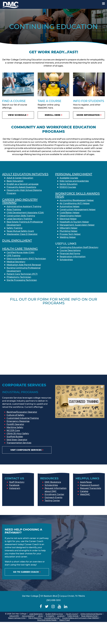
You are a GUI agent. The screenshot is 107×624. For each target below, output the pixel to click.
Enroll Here (52, 115)
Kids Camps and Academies (74, 181)
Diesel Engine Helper (70, 215)
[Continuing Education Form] (53, 338)
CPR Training (13, 255)
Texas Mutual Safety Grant (20, 231)
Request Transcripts (90, 488)
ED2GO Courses (68, 187)
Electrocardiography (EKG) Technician (26, 258)
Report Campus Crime (17, 618)
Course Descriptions (70, 250)
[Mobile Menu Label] (103, 3)
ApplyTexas (86, 482)
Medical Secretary (16, 261)
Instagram (14, 488)
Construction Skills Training (21, 215)
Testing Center (52, 500)
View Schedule (17, 115)
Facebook (14, 485)
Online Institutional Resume (91, 614)
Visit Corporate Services (25, 450)
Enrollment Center (54, 494)
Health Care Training (20, 248)
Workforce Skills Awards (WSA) (77, 195)
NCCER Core (13, 430)
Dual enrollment (17, 240)
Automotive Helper (70, 206)
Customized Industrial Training (23, 418)
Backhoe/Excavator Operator (22, 412)
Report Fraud (64, 620)
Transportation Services (19, 443)
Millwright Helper (69, 228)
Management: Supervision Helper (77, 225)
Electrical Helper (68, 219)
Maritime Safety (15, 427)
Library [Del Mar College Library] (40, 616)
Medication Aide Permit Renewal (24, 265)
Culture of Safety (15, 415)
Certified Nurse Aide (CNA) (20, 252)
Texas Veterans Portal (89, 616)
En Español (50, 616)
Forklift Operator (15, 424)
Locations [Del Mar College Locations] (61, 616)
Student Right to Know (54, 614)
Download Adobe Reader (47, 620)
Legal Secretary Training (19, 219)
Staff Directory (16, 482)
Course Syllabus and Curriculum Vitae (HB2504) (80, 618)
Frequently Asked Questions (21, 187)
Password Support (89, 485)
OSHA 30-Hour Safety (18, 433)
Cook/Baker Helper (70, 212)
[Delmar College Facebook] (40, 606)
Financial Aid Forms (70, 253)
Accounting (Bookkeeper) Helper (77, 200)
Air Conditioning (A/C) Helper (75, 203)
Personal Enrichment (73, 174)
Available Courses (69, 178)
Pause (102, 386)
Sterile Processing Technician (22, 280)
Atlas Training (14, 209)
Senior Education (69, 184)
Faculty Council (72, 614)
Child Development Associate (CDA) (25, 212)
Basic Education (15, 181)
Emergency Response (18, 421)
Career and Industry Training (20, 201)
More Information (88, 115)
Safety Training (14, 228)
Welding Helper (68, 237)
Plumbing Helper (69, 231)
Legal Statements (36, 614)
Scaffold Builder (15, 436)
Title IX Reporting (34, 618)
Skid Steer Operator (17, 439)
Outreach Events (53, 497)
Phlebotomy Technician (19, 277)
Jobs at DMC (14, 616)
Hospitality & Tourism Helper (74, 222)
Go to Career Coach (26, 572)
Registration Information (73, 256)
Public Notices (72, 616)
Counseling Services (52, 618)
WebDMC (85, 494)
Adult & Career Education (20, 178)
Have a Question (28, 616)
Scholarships (66, 259)
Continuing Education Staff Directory (79, 247)
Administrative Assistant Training (24, 206)
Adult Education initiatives (25, 174)
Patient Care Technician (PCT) (22, 274)
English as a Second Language (22, 184)
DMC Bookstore (53, 482)
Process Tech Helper (70, 234)
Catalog (84, 491)
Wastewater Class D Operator (22, 234)
